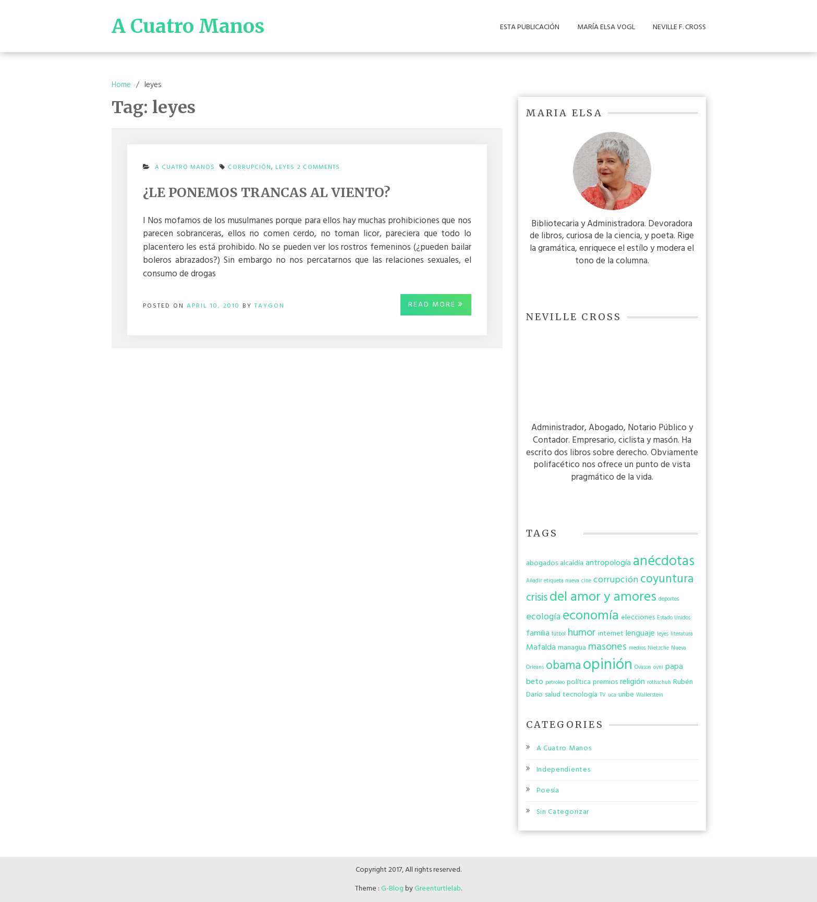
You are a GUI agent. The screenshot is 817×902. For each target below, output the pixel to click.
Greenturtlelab (437, 889)
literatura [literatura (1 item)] (681, 634)
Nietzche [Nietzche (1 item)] (658, 648)
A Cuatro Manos (188, 26)
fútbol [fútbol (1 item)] (559, 634)
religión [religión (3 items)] (632, 682)
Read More (436, 305)
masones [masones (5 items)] (607, 647)
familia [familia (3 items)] (538, 633)
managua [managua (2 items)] (572, 648)
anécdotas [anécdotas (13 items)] (663, 561)
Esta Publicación (529, 27)
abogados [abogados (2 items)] (542, 563)
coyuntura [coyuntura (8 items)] (666, 579)
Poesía (547, 791)
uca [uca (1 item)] (612, 695)
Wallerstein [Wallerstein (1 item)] (649, 695)
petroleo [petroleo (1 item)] (555, 682)
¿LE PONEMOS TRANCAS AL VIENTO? (267, 192)
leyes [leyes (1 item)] (662, 634)
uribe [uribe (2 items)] (626, 695)
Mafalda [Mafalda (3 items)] (541, 647)
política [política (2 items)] (579, 682)
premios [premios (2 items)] (605, 682)
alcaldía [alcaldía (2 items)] (571, 563)
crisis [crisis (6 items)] (536, 597)
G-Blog (392, 889)
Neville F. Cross (679, 27)
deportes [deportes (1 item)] (669, 599)
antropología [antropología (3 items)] (608, 563)
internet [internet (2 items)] (611, 634)
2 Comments (318, 170)
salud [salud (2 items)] (552, 695)
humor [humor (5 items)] (582, 633)
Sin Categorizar (563, 812)
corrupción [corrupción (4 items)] (615, 580)
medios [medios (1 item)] (637, 648)
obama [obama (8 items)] (563, 665)
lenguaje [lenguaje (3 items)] (640, 633)
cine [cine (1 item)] (586, 581)
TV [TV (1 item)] (603, 695)
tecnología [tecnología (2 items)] (580, 695)
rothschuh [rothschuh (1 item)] (659, 682)
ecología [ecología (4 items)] (543, 617)
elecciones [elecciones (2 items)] (638, 618)
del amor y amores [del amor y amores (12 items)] (603, 597)
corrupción (249, 167)
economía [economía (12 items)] (591, 616)
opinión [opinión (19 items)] (607, 665)
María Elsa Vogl (606, 27)
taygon (269, 306)
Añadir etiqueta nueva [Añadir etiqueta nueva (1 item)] (552, 581)
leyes (285, 167)
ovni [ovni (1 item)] (658, 667)
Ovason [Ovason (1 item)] (643, 667)
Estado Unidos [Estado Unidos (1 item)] (673, 618)
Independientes (563, 770)
